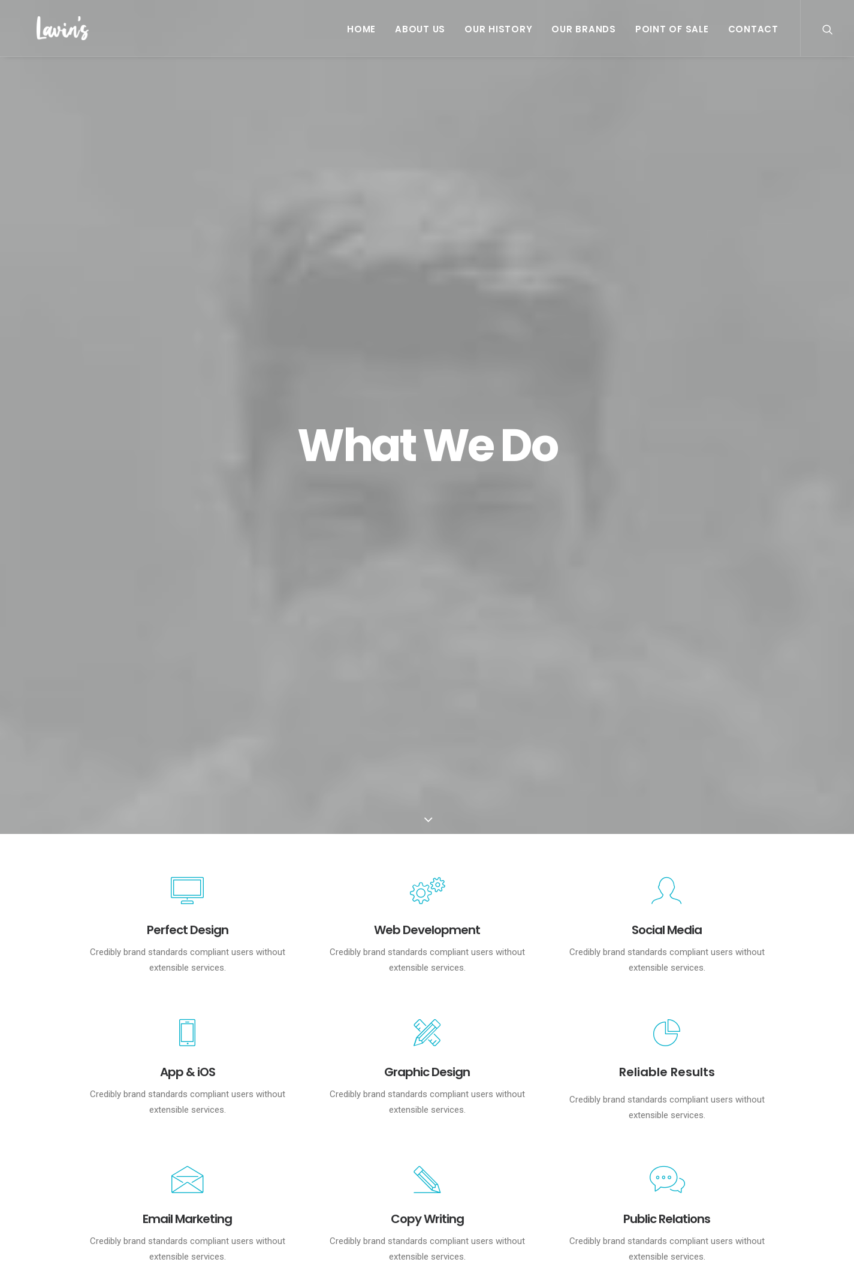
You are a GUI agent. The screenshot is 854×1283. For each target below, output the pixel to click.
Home (361, 29)
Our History (498, 29)
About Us (420, 29)
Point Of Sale (672, 29)
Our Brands (583, 29)
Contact (753, 29)
